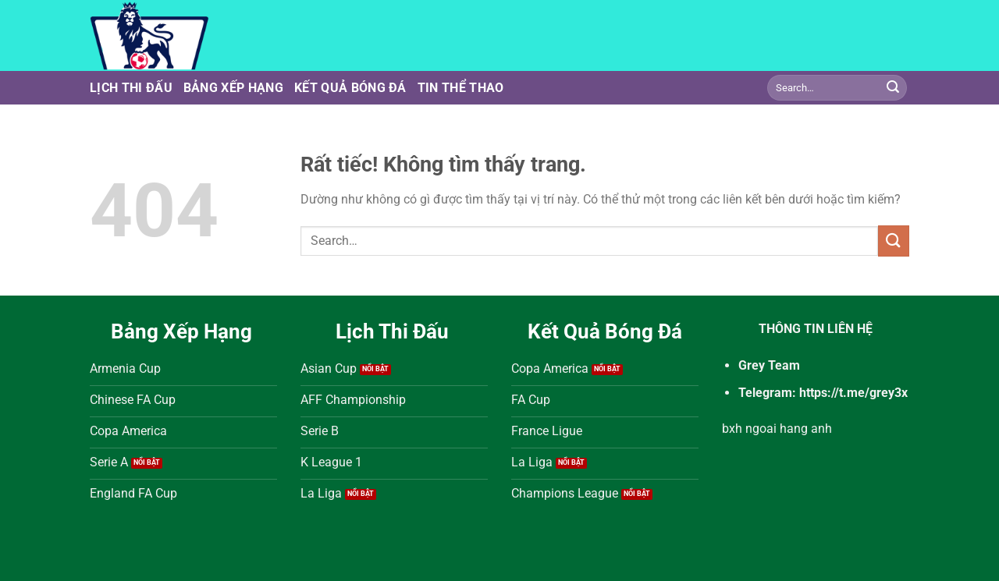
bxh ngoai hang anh (777, 428)
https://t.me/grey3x (853, 392)
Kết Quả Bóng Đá (350, 87)
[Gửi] (893, 88)
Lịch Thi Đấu (131, 87)
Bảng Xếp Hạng (233, 87)
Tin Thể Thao (461, 87)
